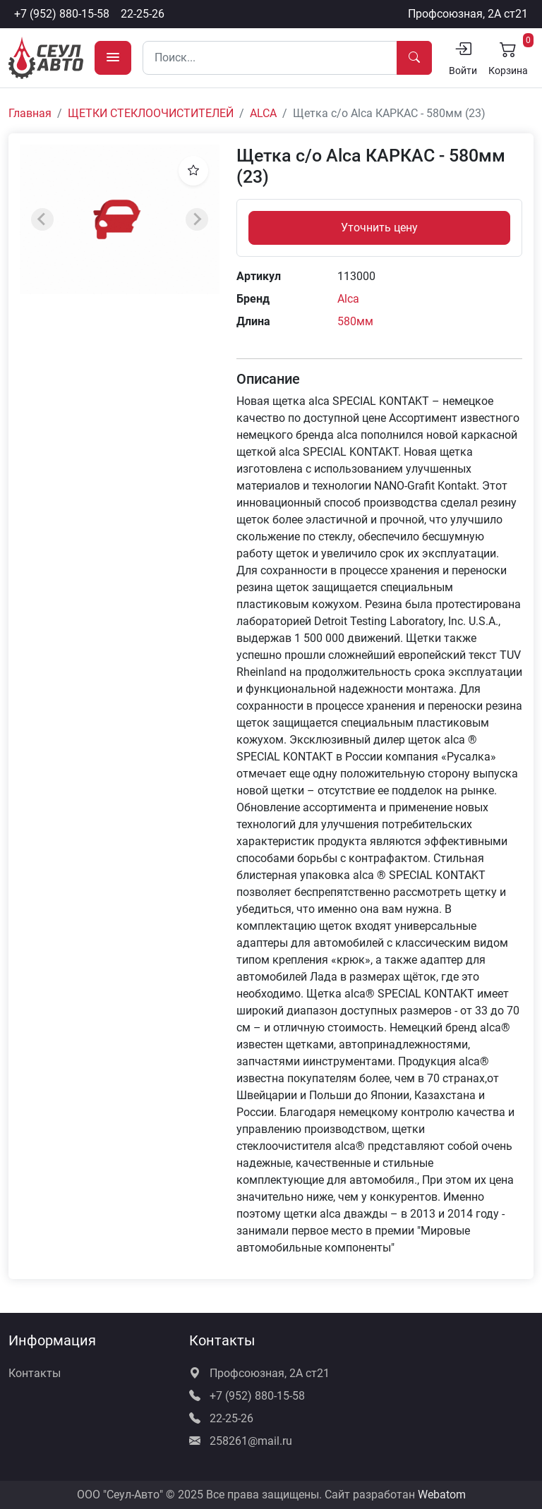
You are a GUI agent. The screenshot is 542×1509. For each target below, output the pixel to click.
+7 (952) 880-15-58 (61, 13)
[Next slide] (197, 219)
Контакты (34, 1373)
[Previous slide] (42, 219)
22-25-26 (142, 13)
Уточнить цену (379, 227)
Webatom (442, 1494)
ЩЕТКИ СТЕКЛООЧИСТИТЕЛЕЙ (151, 113)
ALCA (263, 113)
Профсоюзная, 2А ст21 (468, 13)
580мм (355, 321)
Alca (348, 298)
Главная (30, 113)
